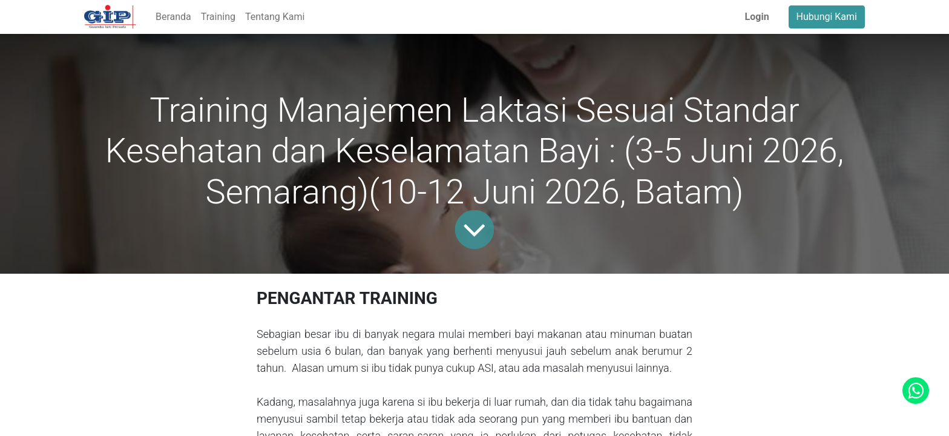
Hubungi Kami (826, 16)
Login (757, 16)
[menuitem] (173, 17)
